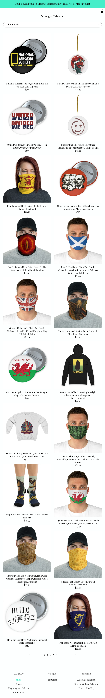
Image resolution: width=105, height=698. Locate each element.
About (18, 684)
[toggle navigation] (4, 11)
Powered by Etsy (86, 688)
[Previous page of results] (29, 654)
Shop (18, 679)
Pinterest (52, 679)
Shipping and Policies (18, 688)
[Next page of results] (75, 654)
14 (66, 654)
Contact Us (18, 692)
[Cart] (102, 12)
